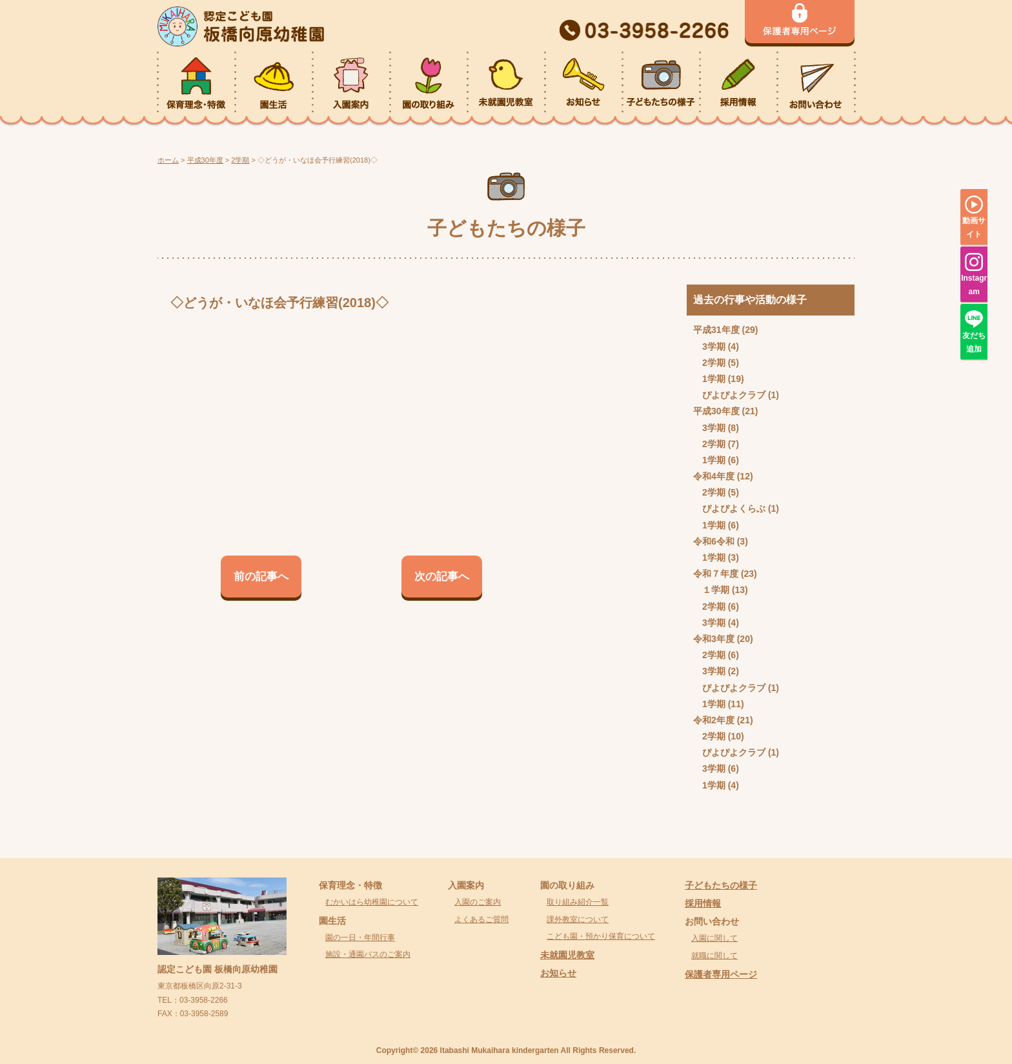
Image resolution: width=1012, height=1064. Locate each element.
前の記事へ (261, 576)
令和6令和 (713, 541)
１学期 (715, 590)
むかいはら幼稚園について (371, 902)
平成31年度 (716, 330)
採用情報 (703, 903)
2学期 (713, 362)
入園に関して (714, 938)
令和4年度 (713, 476)
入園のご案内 (477, 902)
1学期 (713, 379)
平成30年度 (716, 411)
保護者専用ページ (721, 974)
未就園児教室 (567, 955)
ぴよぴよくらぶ (733, 508)
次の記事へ (441, 576)
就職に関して (714, 955)
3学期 (713, 346)
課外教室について (578, 919)
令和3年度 (713, 639)
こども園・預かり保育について (601, 936)
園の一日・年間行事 (360, 937)
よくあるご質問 (481, 919)
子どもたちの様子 (721, 885)
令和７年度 (715, 573)
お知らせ (558, 973)
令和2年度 (713, 720)
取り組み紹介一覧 (578, 902)
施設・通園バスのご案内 (367, 954)
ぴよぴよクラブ (733, 395)
